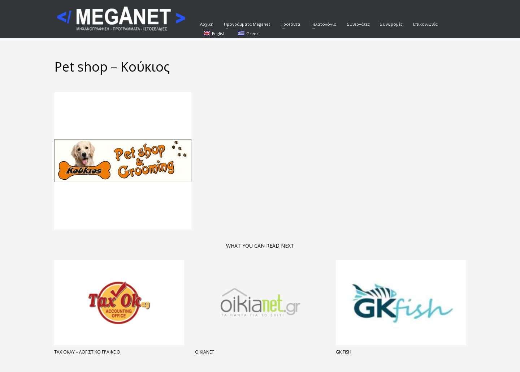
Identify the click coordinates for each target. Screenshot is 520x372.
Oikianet (204, 352)
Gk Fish (343, 352)
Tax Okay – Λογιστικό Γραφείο (87, 352)
